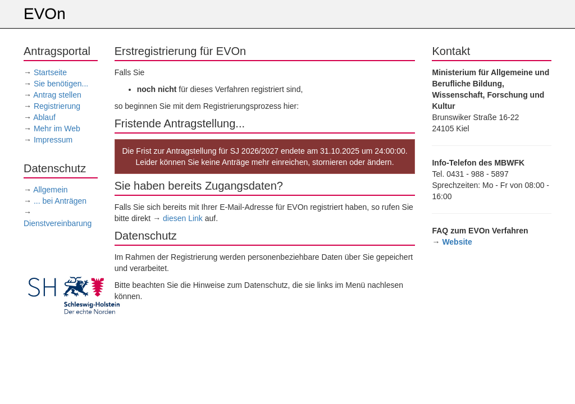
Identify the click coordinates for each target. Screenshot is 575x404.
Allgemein (50, 189)
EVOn (45, 13)
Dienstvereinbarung (58, 223)
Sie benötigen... (61, 83)
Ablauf (44, 117)
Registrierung (57, 106)
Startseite (50, 72)
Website (457, 241)
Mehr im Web (57, 128)
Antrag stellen (57, 94)
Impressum (53, 139)
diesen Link (183, 218)
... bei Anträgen (60, 200)
